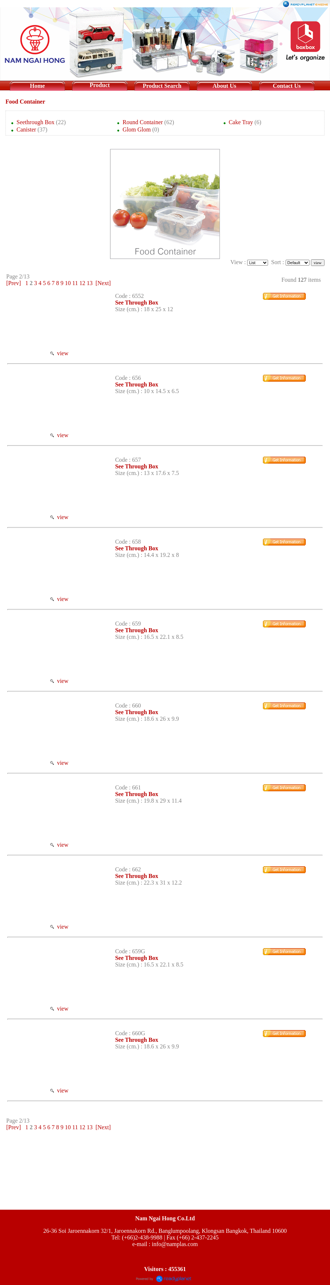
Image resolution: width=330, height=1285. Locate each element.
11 (75, 283)
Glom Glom (136, 129)
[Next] (103, 283)
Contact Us (287, 86)
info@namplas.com (175, 1244)
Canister (26, 129)
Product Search (162, 86)
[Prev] (13, 283)
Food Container (25, 101)
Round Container (142, 122)
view (59, 353)
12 (82, 283)
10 (68, 283)
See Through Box (136, 302)
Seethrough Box (35, 122)
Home (37, 86)
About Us (224, 86)
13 (89, 283)
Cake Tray (241, 122)
